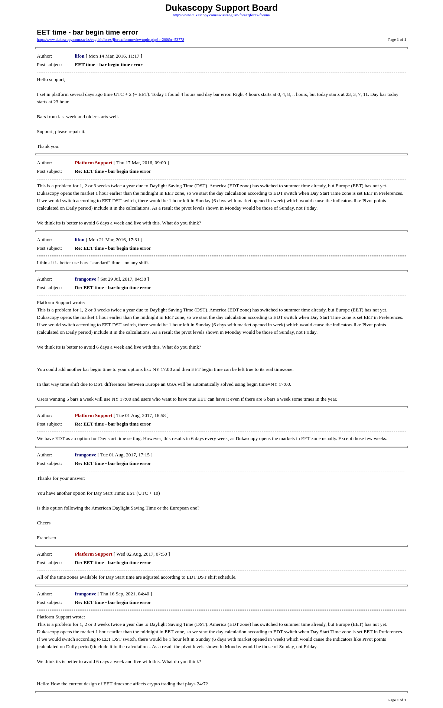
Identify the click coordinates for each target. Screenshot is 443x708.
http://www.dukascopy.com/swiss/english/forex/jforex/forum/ (221, 15)
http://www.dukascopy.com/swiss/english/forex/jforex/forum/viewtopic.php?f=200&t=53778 (110, 40)
